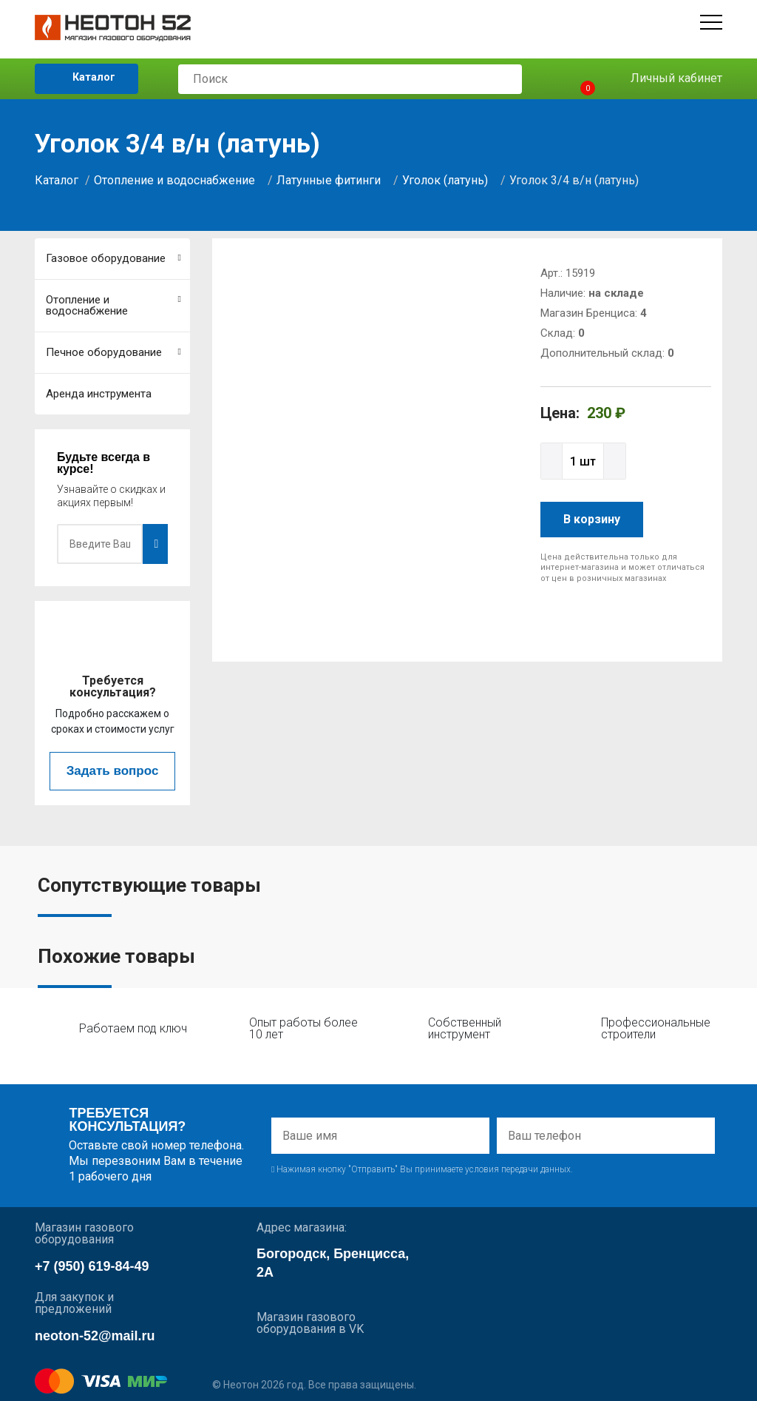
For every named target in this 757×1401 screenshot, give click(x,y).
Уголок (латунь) (445, 180)
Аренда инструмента (99, 393)
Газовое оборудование (113, 258)
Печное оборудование (113, 352)
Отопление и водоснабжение (174, 180)
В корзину (591, 519)
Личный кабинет (665, 79)
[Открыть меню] (711, 22)
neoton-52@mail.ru (95, 1335)
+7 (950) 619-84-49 (92, 1266)
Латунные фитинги (328, 180)
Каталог (82, 77)
